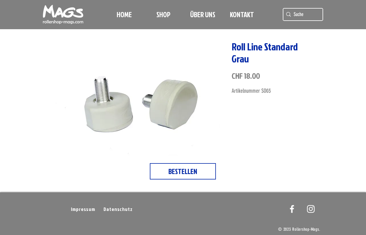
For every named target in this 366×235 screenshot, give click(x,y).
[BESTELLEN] (183, 171)
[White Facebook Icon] (292, 209)
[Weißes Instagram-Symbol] (311, 209)
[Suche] (302, 14)
